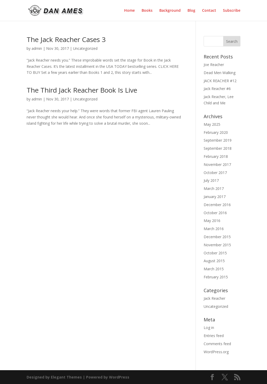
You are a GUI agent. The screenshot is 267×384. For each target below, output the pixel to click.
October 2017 (215, 172)
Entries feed (214, 335)
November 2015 (217, 244)
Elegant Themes (66, 377)
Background (170, 11)
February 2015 (216, 276)
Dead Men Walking (219, 72)
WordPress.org (216, 351)
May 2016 (212, 220)
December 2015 (217, 236)
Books (147, 11)
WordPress (119, 377)
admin (37, 48)
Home (129, 11)
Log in (209, 327)
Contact (209, 11)
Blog (191, 11)
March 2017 (214, 188)
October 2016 (215, 212)
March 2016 (214, 228)
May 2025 (212, 124)
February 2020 (216, 132)
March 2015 (214, 268)
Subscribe (231, 11)
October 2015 (215, 252)
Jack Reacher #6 (217, 88)
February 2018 (216, 156)
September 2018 (218, 148)
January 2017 (215, 196)
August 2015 (214, 260)
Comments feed (217, 343)
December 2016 (217, 204)
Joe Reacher (214, 64)
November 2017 (217, 164)
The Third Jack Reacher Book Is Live (82, 90)
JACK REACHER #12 (220, 80)
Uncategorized (85, 48)
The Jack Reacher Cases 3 (66, 39)
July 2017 (211, 180)
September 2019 (218, 140)
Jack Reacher (214, 298)
